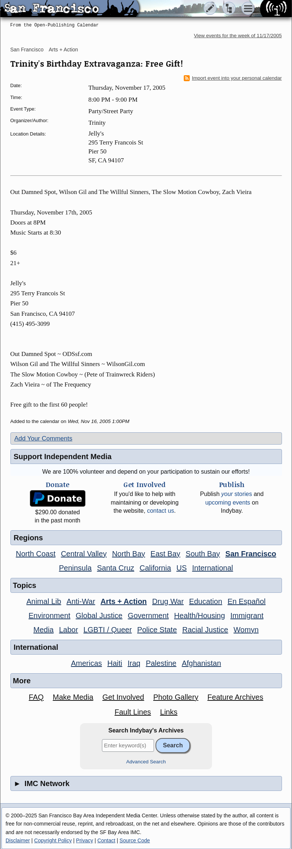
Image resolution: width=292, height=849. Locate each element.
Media (43, 630)
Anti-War (81, 601)
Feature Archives (235, 697)
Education (205, 601)
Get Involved (123, 697)
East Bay (165, 554)
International (212, 568)
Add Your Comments (44, 438)
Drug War (168, 601)
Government (148, 615)
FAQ (36, 697)
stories (236, 494)
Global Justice (99, 615)
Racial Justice (205, 630)
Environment (49, 615)
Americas (86, 663)
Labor (68, 630)
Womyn (246, 630)
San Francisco (27, 50)
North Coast (36, 554)
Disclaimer (18, 840)
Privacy (84, 840)
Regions (28, 538)
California (155, 568)
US (181, 568)
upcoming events (227, 502)
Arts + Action (63, 50)
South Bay (203, 554)
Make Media (73, 697)
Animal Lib (43, 601)
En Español (247, 601)
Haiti (115, 663)
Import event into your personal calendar (233, 78)
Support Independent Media (63, 456)
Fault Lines (133, 712)
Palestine (161, 663)
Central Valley (84, 554)
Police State (157, 630)
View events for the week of (238, 35)
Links (168, 712)
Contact (106, 840)
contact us (160, 511)
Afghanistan (201, 663)
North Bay (128, 554)
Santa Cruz (115, 568)
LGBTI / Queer (107, 630)
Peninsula (75, 568)
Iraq (134, 663)
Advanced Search (146, 761)
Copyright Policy (53, 840)
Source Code (134, 840)
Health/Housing (199, 615)
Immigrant (246, 615)
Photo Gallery (175, 697)
